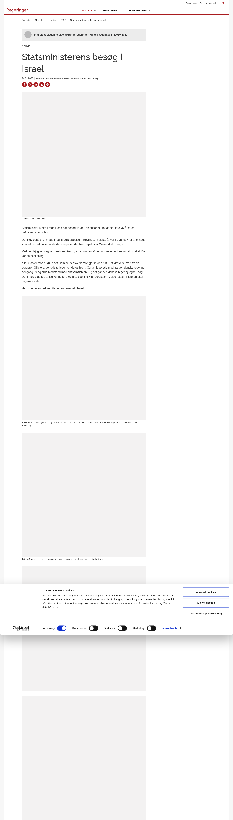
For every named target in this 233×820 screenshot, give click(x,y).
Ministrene (110, 10)
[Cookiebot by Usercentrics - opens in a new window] (21, 813)
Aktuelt (87, 10)
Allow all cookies (206, 777)
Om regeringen (137, 10)
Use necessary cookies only (206, 798)
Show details (169, 813)
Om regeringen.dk (208, 3)
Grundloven (191, 3)
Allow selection (206, 788)
